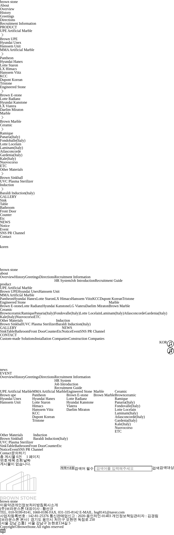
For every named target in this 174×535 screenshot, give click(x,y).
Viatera (71, 406)
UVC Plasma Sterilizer (16, 181)
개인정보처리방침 (29, 505)
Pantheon (7, 58)
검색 (156, 468)
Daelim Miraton (11, 110)
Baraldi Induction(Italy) (17, 193)
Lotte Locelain (10, 144)
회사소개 (51, 505)
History (5, 13)
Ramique (6, 133)
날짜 (27, 460)
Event (4, 229)
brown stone (9, 270)
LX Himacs (8, 69)
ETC (3, 166)
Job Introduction (83, 280)
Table (4, 204)
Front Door (8, 211)
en (6, 247)
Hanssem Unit (10, 46)
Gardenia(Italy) (11, 155)
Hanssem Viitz (10, 72)
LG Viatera (77, 306)
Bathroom (7, 207)
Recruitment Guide (109, 280)
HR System (62, 280)
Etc (2, 218)
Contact (5, 236)
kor (2, 247)
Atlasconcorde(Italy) (130, 417)
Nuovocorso (9, 162)
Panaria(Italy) (10, 137)
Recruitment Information (18, 23)
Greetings (7, 16)
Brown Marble (10, 121)
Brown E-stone (11, 95)
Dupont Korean (11, 80)
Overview (7, 9)
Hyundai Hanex (11, 61)
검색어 (84, 468)
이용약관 (7, 505)
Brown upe (8, 395)
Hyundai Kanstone (13, 102)
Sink (3, 200)
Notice (5, 226)
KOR (163, 342)
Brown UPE (9, 39)
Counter (6, 215)
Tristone (6, 83)
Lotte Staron (9, 65)
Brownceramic (10, 313)
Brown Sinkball (11, 178)
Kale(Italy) (8, 158)
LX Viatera (8, 106)
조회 (19, 460)
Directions (7, 20)
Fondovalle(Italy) (67, 313)
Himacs (37, 406)
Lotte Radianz (10, 99)
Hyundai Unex (10, 42)
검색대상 (167, 467)
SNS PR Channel (12, 233)
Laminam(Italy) (11, 148)
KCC (3, 76)
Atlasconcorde (10, 151)
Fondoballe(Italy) (12, 140)
